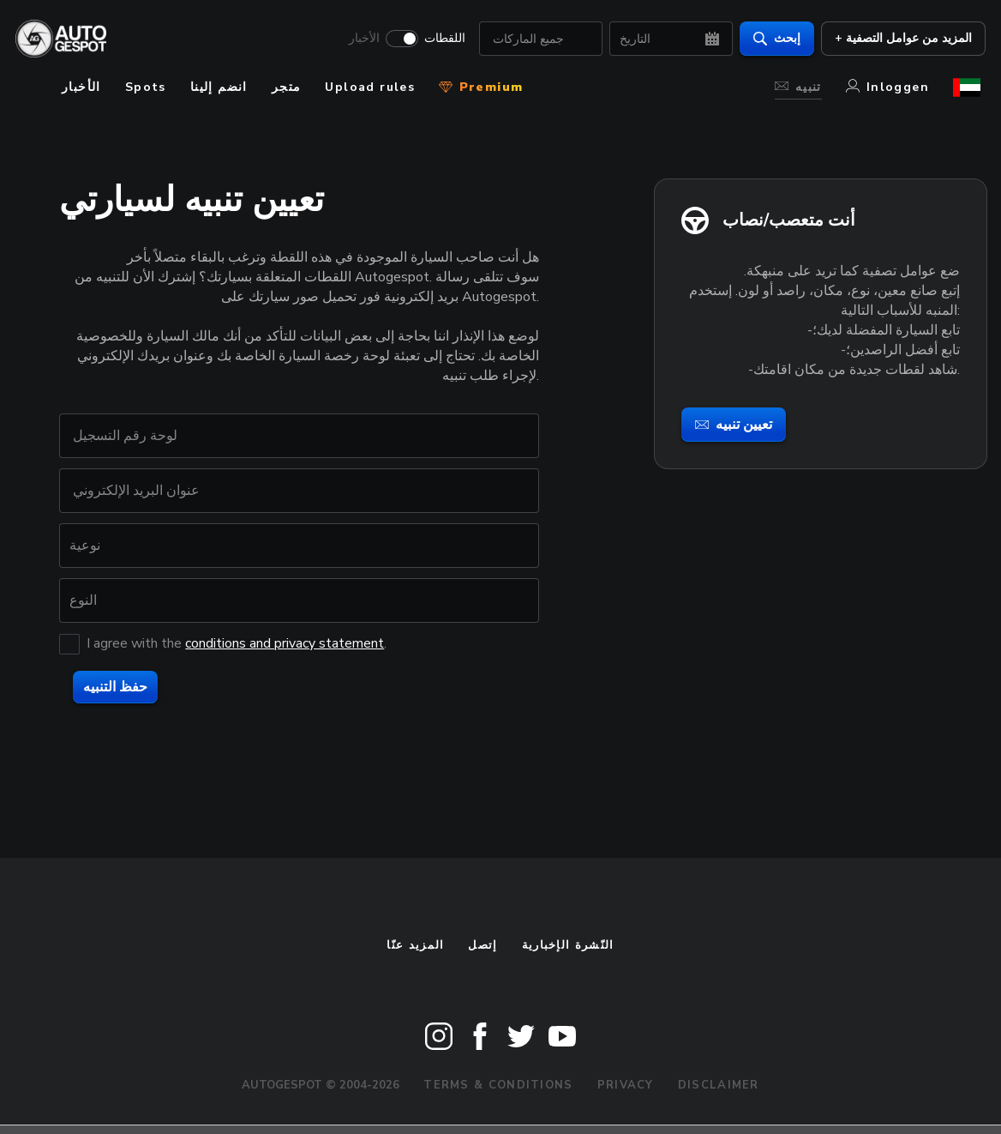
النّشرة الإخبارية (568, 945)
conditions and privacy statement (284, 643)
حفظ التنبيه (115, 687)
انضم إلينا (219, 87)
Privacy (625, 1085)
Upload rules (370, 87)
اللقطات (439, 39)
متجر (287, 87)
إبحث (771, 39)
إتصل (482, 945)
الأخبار (359, 39)
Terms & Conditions (497, 1085)
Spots (145, 87)
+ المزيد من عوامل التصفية (898, 39)
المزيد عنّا (415, 945)
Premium (481, 87)
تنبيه (798, 87)
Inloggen (887, 87)
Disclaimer (718, 1085)
